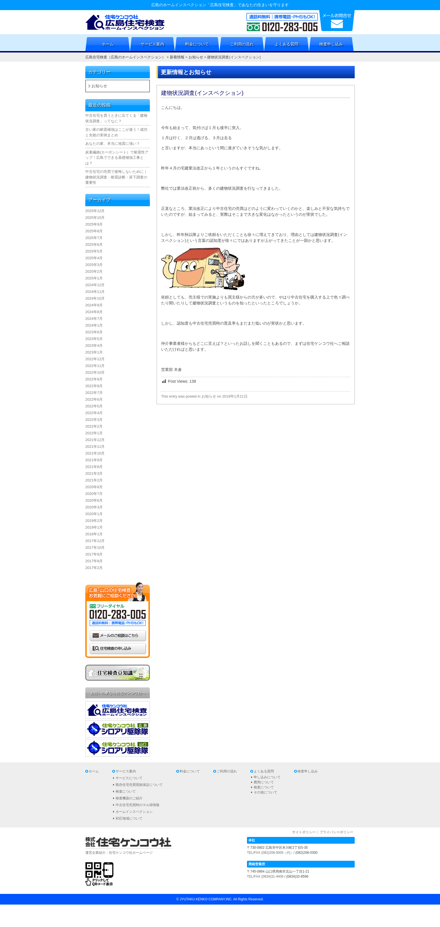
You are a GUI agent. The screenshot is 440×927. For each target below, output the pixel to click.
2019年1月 (94, 527)
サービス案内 (152, 44)
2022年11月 (95, 366)
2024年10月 (95, 298)
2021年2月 (94, 480)
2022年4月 (94, 413)
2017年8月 (94, 561)
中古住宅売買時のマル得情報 (137, 805)
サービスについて (129, 778)
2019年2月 (94, 520)
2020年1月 (94, 514)
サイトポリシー (304, 832)
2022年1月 (94, 433)
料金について (197, 44)
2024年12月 (95, 285)
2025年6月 (94, 244)
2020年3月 (94, 507)
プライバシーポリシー (336, 832)
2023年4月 (94, 345)
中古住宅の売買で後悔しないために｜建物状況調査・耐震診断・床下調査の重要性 (116, 177)
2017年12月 (95, 541)
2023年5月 (94, 339)
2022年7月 (94, 393)
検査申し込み (331, 44)
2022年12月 (95, 359)
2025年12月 (95, 211)
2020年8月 (94, 487)
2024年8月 (94, 312)
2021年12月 (95, 440)
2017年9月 (94, 554)
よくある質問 (286, 44)
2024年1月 (94, 325)
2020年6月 (94, 500)
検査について (126, 791)
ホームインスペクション (134, 812)
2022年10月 (95, 372)
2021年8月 (94, 467)
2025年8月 (94, 231)
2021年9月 (94, 460)
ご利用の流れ (242, 44)
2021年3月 (94, 473)
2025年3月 (94, 265)
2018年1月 (94, 534)
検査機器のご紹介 (129, 798)
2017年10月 (95, 547)
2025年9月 (94, 224)
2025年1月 (94, 278)
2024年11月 (95, 292)
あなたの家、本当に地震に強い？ (112, 143)
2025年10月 (95, 217)
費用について (264, 782)
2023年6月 (94, 332)
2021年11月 (95, 446)
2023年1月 (94, 352)
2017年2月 (94, 568)
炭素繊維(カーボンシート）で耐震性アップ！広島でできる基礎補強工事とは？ (116, 157)
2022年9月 (94, 379)
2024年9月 (94, 305)
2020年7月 (94, 494)
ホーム (108, 44)
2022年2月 (94, 426)
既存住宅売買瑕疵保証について (139, 785)
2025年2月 (94, 271)
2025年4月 (94, 258)
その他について (265, 792)
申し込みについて (267, 777)
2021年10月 (95, 453)
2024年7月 (94, 318)
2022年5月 (94, 406)
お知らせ (208, 396)
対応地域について (129, 818)
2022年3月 (94, 419)
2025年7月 (94, 238)
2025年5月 (94, 251)
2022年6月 (94, 399)
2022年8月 (94, 386)
